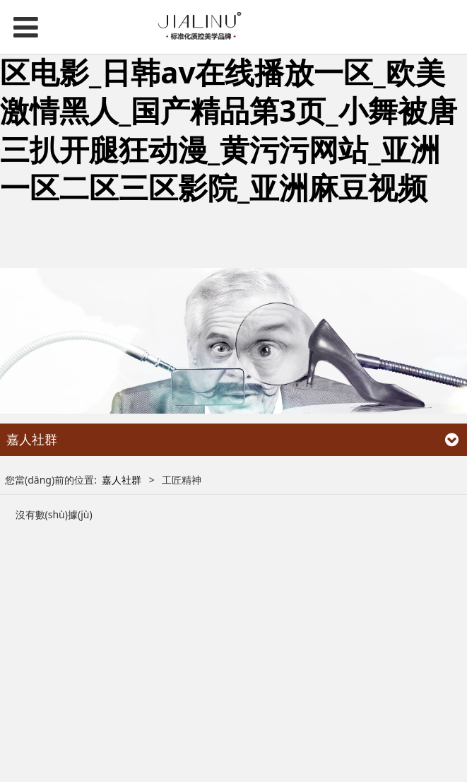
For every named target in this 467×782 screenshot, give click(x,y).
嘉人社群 (121, 479)
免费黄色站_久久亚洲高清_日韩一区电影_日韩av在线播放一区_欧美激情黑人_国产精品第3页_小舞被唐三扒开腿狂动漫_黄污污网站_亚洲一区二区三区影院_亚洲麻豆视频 (228, 110)
